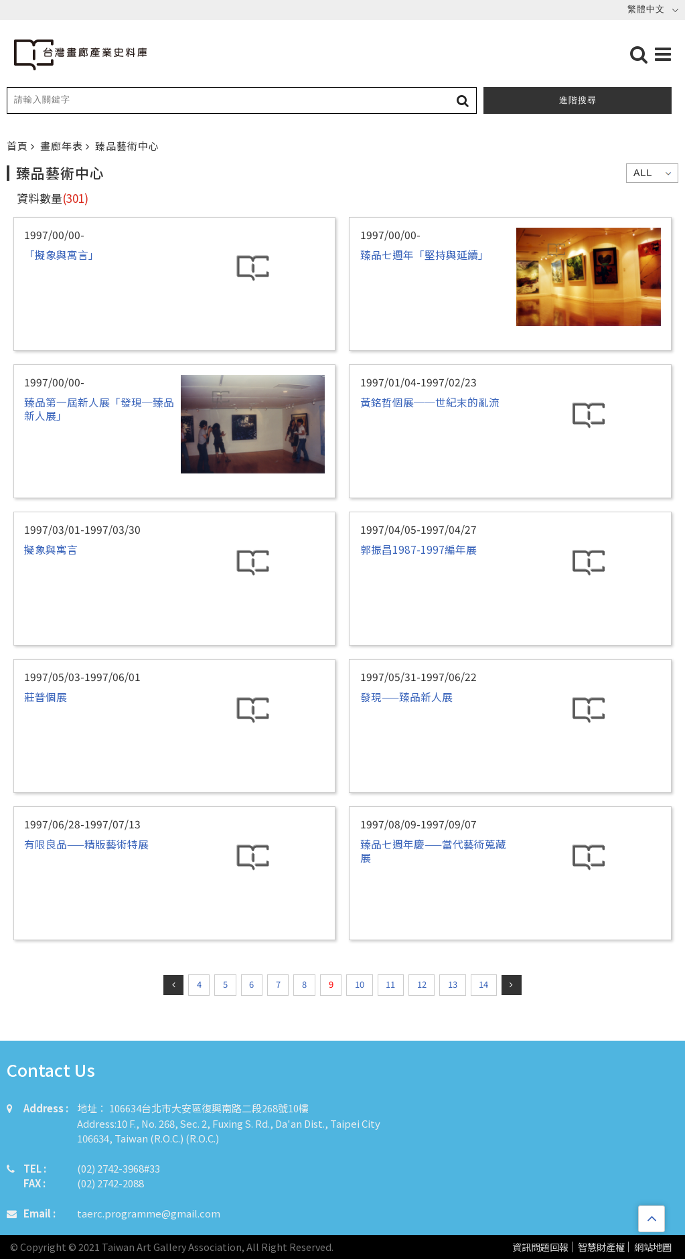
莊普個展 (45, 696)
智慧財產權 (601, 1247)
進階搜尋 (578, 100)
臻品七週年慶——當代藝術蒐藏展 (433, 850)
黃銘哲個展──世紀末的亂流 (430, 401)
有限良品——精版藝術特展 (86, 843)
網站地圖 (653, 1247)
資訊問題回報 (540, 1247)
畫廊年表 (63, 146)
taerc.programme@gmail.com (148, 1213)
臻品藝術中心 (127, 146)
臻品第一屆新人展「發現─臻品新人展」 (99, 408)
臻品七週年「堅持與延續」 (424, 254)
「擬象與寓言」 (61, 254)
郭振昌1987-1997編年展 (418, 549)
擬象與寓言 (51, 549)
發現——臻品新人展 (406, 696)
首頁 (19, 146)
